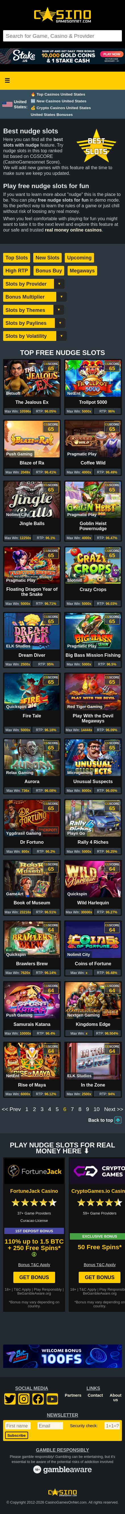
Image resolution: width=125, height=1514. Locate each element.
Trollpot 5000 (93, 402)
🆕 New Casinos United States (58, 101)
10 (96, 1109)
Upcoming (79, 258)
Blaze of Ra (32, 462)
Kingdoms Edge (93, 1024)
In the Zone (93, 1085)
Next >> (113, 1109)
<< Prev (11, 1109)
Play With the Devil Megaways (93, 718)
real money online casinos (73, 230)
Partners (73, 1395)
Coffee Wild (93, 462)
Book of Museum (32, 902)
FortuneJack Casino (34, 1191)
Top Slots (16, 258)
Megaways (82, 271)
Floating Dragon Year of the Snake (31, 592)
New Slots (47, 258)
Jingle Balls (32, 523)
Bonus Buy (49, 271)
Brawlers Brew (32, 963)
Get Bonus (34, 1277)
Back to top (100, 1120)
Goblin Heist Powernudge (93, 526)
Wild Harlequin (93, 902)
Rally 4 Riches (93, 842)
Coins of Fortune (93, 963)
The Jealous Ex (32, 402)
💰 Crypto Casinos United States (61, 108)
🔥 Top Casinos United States (58, 94)
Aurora (31, 781)
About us (116, 1397)
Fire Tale (32, 715)
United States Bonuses (52, 115)
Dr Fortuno (32, 842)
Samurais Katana (31, 1024)
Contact (95, 1395)
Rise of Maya (32, 1085)
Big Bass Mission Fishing (93, 655)
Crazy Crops (93, 589)
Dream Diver (31, 655)
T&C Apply (22, 1289)
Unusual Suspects (93, 781)
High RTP (16, 271)
